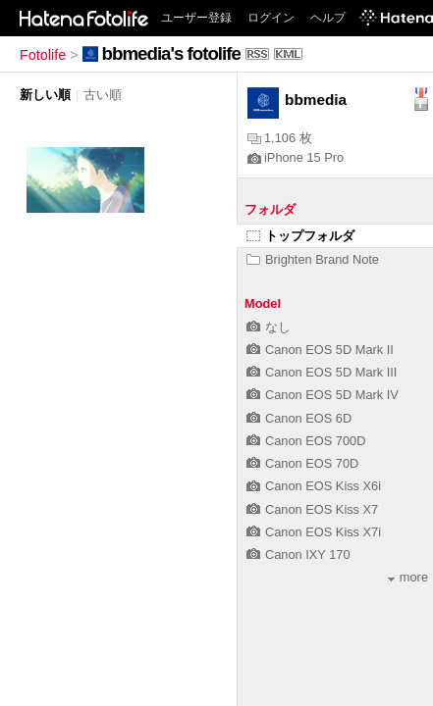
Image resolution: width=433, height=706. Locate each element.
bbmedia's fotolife (171, 53)
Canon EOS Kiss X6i (313, 486)
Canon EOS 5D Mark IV (322, 394)
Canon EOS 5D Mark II (320, 349)
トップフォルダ (300, 235)
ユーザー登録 (196, 18)
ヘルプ (328, 18)
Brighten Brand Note (312, 259)
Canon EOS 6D (299, 418)
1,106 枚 (279, 137)
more (408, 577)
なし (268, 327)
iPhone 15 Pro (295, 157)
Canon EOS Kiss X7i (313, 532)
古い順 (102, 94)
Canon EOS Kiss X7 (312, 509)
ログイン (271, 18)
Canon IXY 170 (298, 554)
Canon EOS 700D (305, 440)
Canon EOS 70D (302, 463)
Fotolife (43, 55)
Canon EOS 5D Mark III (321, 372)
